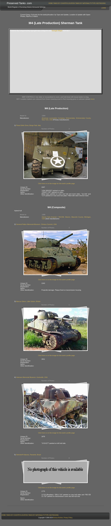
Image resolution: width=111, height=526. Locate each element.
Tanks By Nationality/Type (85, 3)
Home (51, 3)
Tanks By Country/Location (64, 3)
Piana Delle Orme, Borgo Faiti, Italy (28, 125)
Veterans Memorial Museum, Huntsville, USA (32, 377)
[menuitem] (50, 3)
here (92, 99)
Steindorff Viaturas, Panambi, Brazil (28, 455)
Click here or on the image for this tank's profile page (56, 183)
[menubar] (77, 3)
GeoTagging (101, 3)
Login (103, 8)
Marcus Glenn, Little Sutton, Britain (28, 301)
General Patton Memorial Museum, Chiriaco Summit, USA (36, 224)
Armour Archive (58, 517)
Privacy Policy (68, 517)
